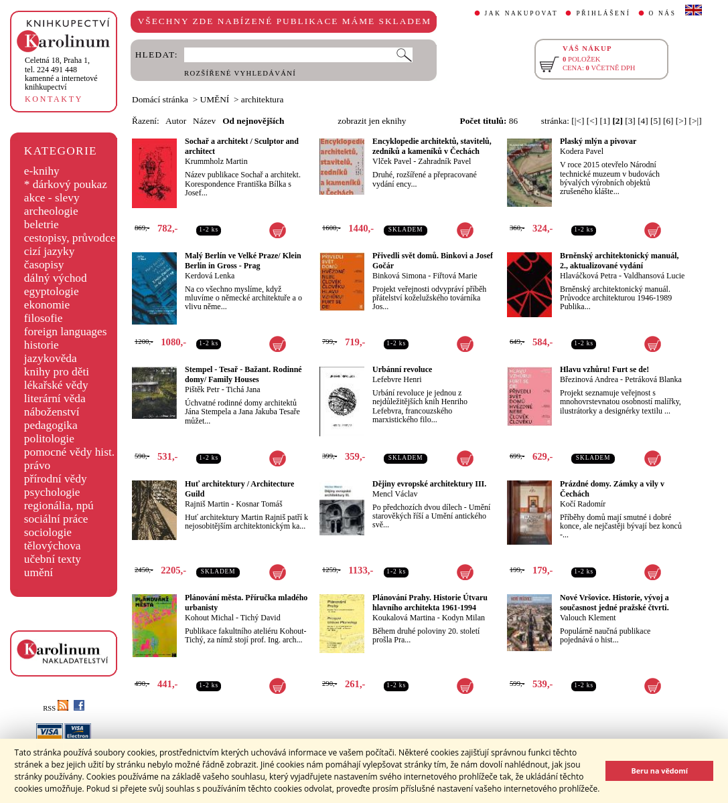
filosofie (43, 318)
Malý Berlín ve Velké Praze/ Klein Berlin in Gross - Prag (243, 260)
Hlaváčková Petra (588, 275)
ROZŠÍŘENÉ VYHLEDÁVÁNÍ (240, 73)
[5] (655, 121)
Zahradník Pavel (444, 161)
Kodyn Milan (463, 617)
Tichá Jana (243, 389)
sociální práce (56, 519)
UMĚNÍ (215, 99)
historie (41, 345)
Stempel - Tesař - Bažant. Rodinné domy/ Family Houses (243, 374)
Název (204, 121)
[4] (643, 121)
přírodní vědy (55, 478)
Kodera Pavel (581, 151)
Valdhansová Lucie (654, 275)
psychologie (52, 492)
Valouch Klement (588, 617)
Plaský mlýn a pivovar (598, 141)
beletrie (41, 224)
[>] (681, 121)
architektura (262, 99)
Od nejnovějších (253, 121)
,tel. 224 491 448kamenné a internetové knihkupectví (61, 74)
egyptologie (51, 291)
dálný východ (55, 278)
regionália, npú (59, 505)
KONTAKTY (54, 99)
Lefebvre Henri (397, 379)
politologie (49, 438)
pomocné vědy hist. (69, 452)
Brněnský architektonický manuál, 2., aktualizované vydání (619, 260)
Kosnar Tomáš (259, 504)
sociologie (48, 532)
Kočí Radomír (582, 504)
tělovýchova (52, 545)
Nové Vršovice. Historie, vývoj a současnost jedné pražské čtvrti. (614, 602)
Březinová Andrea (589, 379)
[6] (668, 121)
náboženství (52, 412)
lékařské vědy (56, 385)
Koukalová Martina (403, 617)
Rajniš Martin (207, 504)
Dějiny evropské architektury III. (429, 483)
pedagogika (51, 425)
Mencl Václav (394, 494)
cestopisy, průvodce (70, 238)
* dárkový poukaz (65, 184)
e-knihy (42, 171)
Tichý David (260, 617)
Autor (175, 121)
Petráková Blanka (653, 379)
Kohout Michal (209, 617)
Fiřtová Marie (455, 275)
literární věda (55, 398)
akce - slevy (52, 197)
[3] (630, 121)
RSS (55, 708)
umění (38, 572)
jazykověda (50, 358)
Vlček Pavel (391, 161)
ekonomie (47, 304)
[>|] (695, 121)
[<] (592, 121)
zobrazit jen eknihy (372, 121)
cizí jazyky (49, 251)
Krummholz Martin (216, 161)
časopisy (44, 264)
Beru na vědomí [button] (659, 771)
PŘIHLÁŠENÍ (603, 13)
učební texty (52, 559)
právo (37, 465)
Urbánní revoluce (402, 369)
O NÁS (662, 13)
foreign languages (65, 331)
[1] (604, 121)
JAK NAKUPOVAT (522, 13)
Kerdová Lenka (209, 275)
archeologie (51, 211)
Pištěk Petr (202, 389)
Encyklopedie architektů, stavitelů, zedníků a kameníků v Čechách (432, 146)
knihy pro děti (56, 371)
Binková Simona (399, 275)
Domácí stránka (160, 99)
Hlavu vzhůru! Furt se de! (604, 369)
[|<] (577, 121)
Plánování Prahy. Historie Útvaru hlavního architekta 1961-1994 (430, 602)
